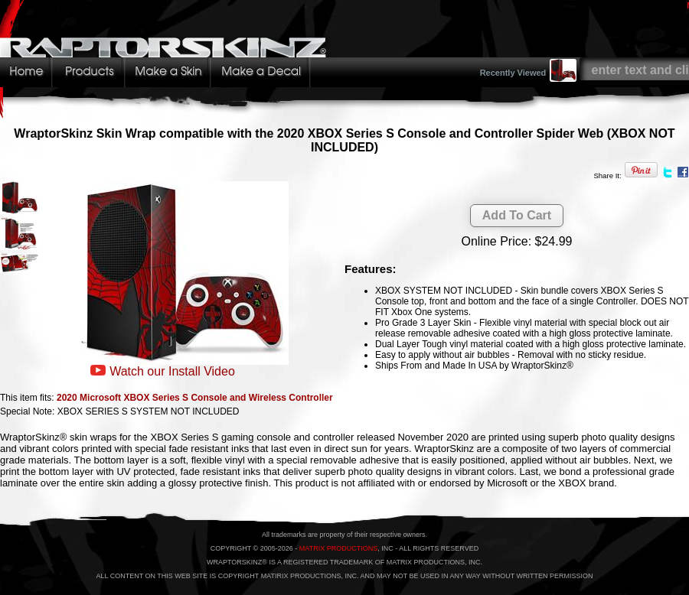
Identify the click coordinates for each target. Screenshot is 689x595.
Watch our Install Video (172, 371)
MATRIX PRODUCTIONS (338, 548)
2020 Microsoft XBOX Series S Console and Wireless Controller (195, 397)
